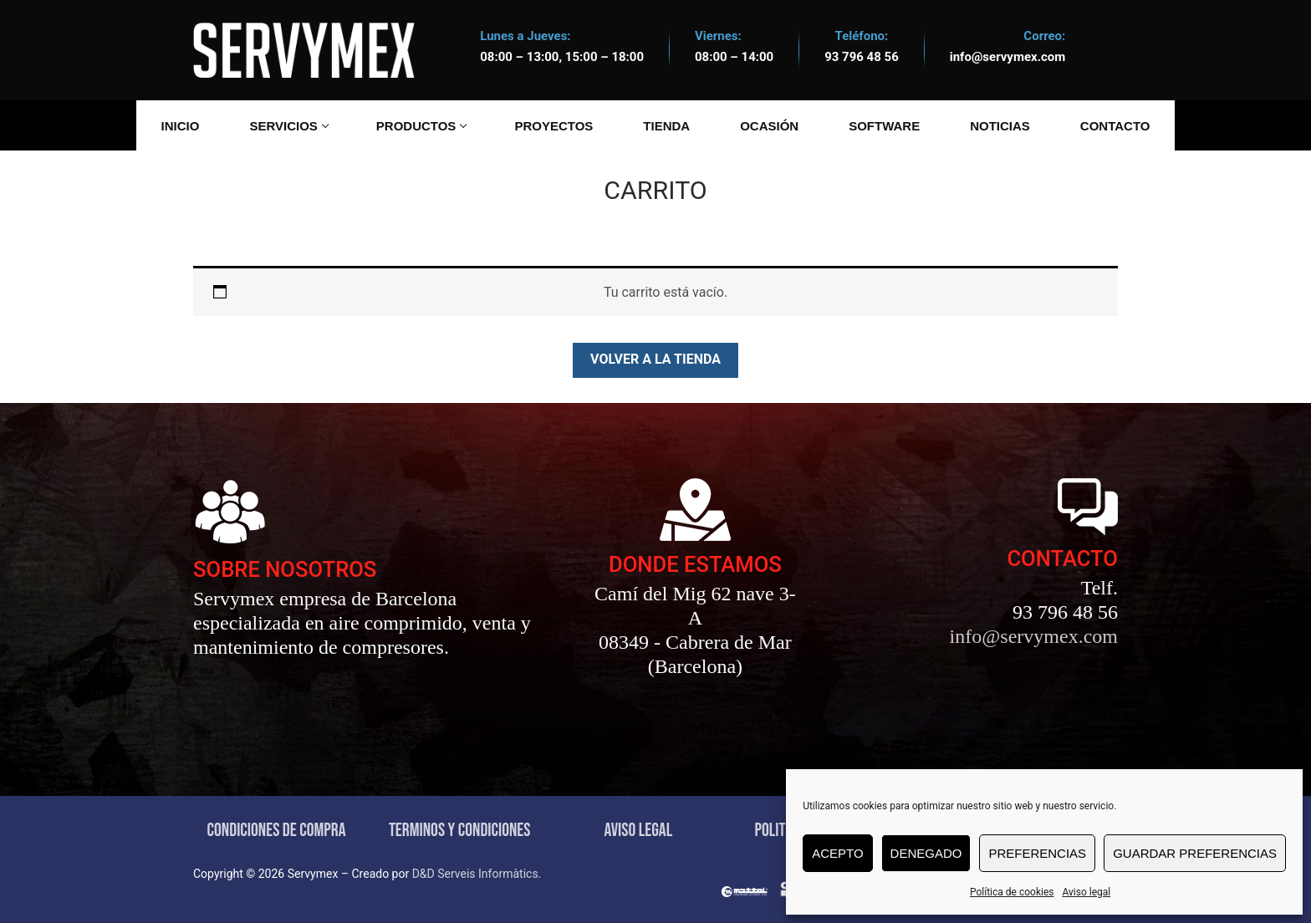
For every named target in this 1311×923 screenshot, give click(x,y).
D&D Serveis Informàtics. (477, 873)
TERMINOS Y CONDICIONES (460, 830)
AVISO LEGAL (638, 830)
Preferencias (1037, 853)
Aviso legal (1086, 892)
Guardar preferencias (1195, 853)
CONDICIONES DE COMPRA (276, 830)
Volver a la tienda (655, 359)
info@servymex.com (1008, 56)
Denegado (926, 853)
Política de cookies (1012, 892)
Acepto (837, 853)
